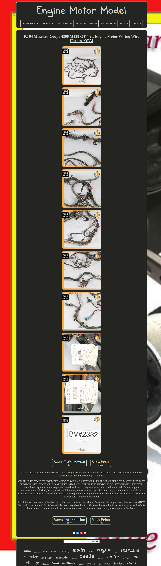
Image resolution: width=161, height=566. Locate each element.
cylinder (31, 556)
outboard (126, 558)
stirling (130, 550)
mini (27, 550)
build (45, 551)
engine (104, 550)
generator (47, 557)
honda (107, 563)
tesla (87, 556)
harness (101, 558)
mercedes (62, 557)
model (79, 550)
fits (100, 564)
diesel (81, 564)
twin (53, 551)
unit (136, 556)
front (55, 563)
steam (45, 564)
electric (132, 563)
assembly (64, 551)
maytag (91, 563)
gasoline (37, 552)
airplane (69, 562)
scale (90, 551)
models (74, 558)
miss (116, 552)
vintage (32, 562)
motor (113, 556)
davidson (118, 563)
